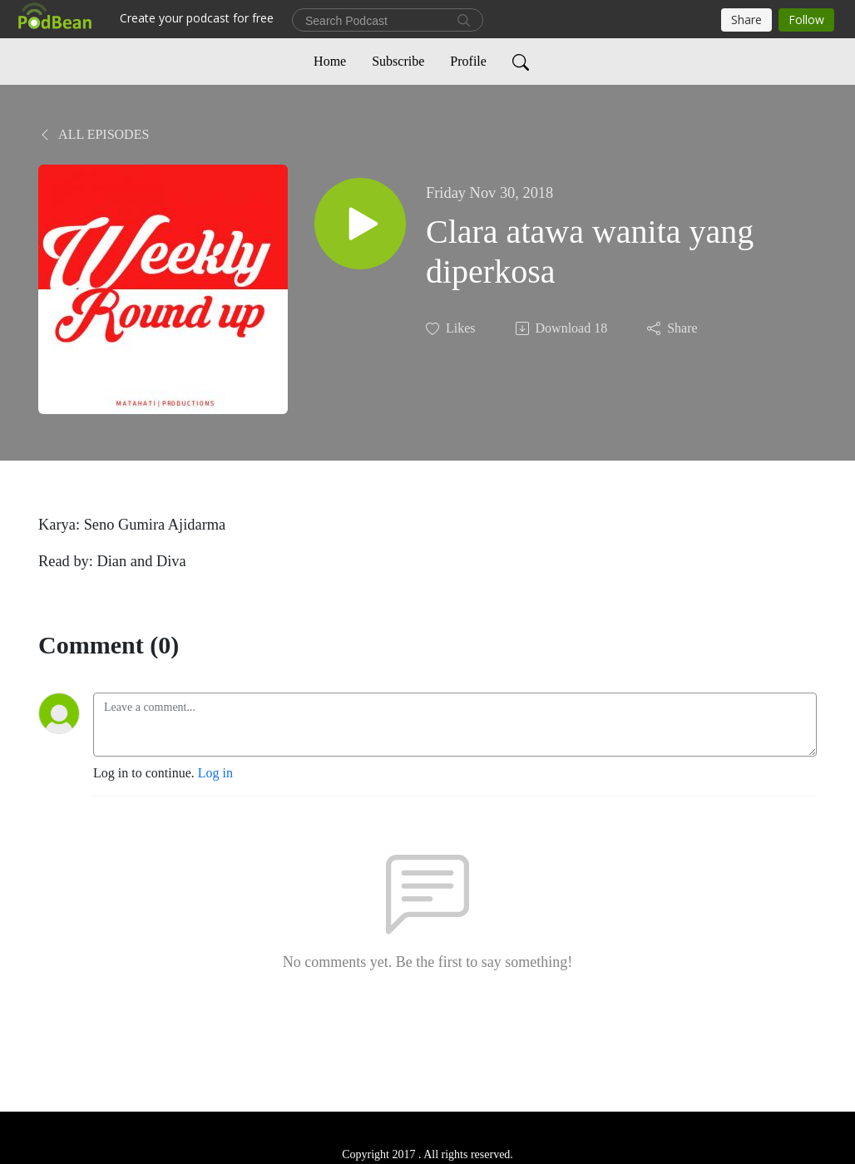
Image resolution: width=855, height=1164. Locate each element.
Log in (215, 773)
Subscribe (398, 61)
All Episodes (93, 134)
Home (330, 61)
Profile (468, 61)
